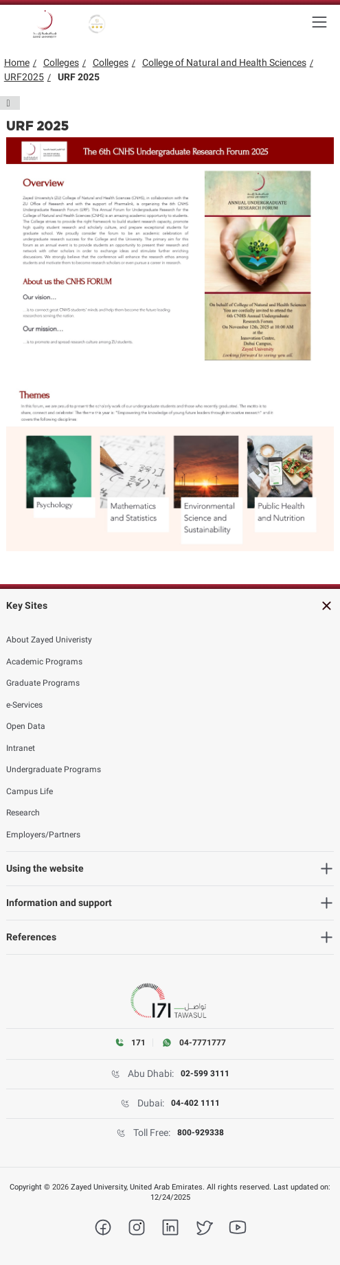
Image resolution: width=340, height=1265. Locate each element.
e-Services (24, 705)
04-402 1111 (195, 1103)
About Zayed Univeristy (49, 640)
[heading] (170, 606)
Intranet (20, 748)
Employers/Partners (43, 834)
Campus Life (29, 791)
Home (17, 62)
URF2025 (24, 76)
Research (23, 812)
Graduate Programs (43, 683)
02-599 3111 (205, 1073)
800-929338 (200, 1132)
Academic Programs (44, 661)
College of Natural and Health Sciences (224, 62)
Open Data (25, 726)
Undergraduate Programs (53, 769)
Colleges (61, 62)
